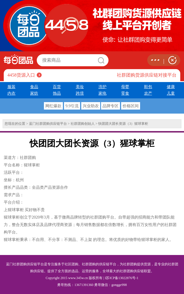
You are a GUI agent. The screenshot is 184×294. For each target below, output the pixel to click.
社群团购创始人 (83, 124)
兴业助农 (91, 106)
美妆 (80, 86)
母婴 (125, 86)
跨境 (80, 93)
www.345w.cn (78, 278)
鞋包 (148, 86)
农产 (148, 93)
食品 (34, 86)
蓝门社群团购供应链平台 (48, 124)
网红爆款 (53, 106)
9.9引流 (72, 106)
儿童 (171, 93)
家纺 (34, 93)
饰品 (57, 93)
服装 (11, 86)
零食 (125, 93)
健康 (171, 86)
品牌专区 (110, 106)
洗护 (102, 86)
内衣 (11, 93)
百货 (57, 86)
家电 (102, 93)
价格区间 (131, 106)
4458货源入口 (21, 75)
